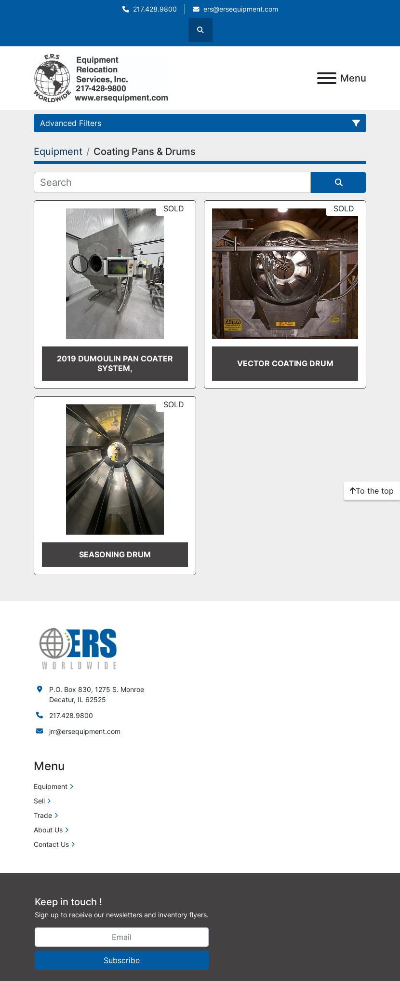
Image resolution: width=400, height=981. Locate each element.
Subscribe (122, 960)
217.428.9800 (155, 9)
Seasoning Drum (115, 554)
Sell (39, 801)
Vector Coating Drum (285, 363)
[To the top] (372, 491)
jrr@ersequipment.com (84, 731)
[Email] (122, 937)
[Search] (172, 182)
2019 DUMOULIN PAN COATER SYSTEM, (115, 363)
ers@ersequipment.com (240, 9)
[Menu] (326, 78)
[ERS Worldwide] (78, 648)
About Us (48, 830)
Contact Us (51, 844)
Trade (43, 815)
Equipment (50, 786)
